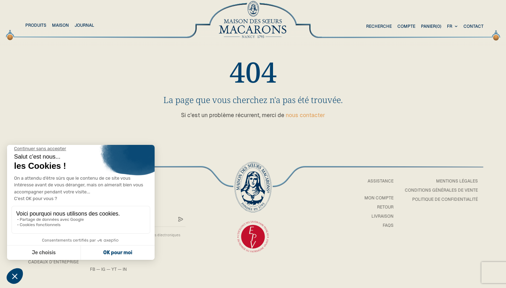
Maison (60, 25)
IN (125, 269)
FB (92, 269)
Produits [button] (35, 25)
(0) (431, 27)
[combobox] (453, 27)
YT (114, 269)
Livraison (382, 216)
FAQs (388, 225)
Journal (84, 25)
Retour (385, 207)
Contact (473, 26)
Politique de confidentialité (445, 199)
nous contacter (305, 115)
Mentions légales (457, 181)
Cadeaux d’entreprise (53, 262)
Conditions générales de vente (441, 190)
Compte (406, 26)
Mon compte (379, 198)
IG (103, 269)
